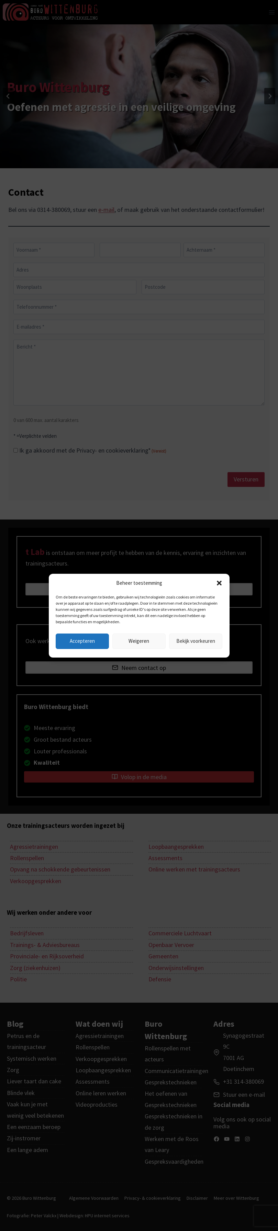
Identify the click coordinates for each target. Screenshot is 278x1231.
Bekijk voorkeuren (195, 641)
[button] (219, 583)
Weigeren (139, 641)
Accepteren (82, 641)
